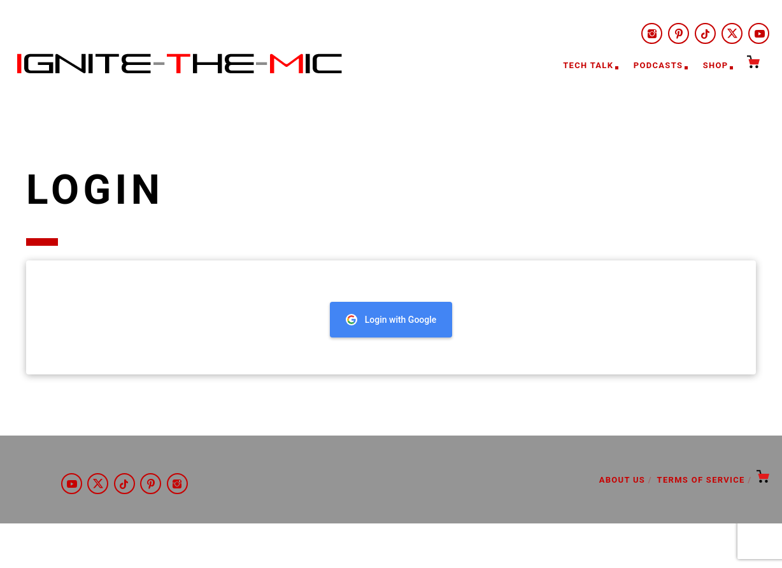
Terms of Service (701, 480)
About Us (622, 480)
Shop (716, 65)
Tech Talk (588, 65)
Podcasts (658, 65)
